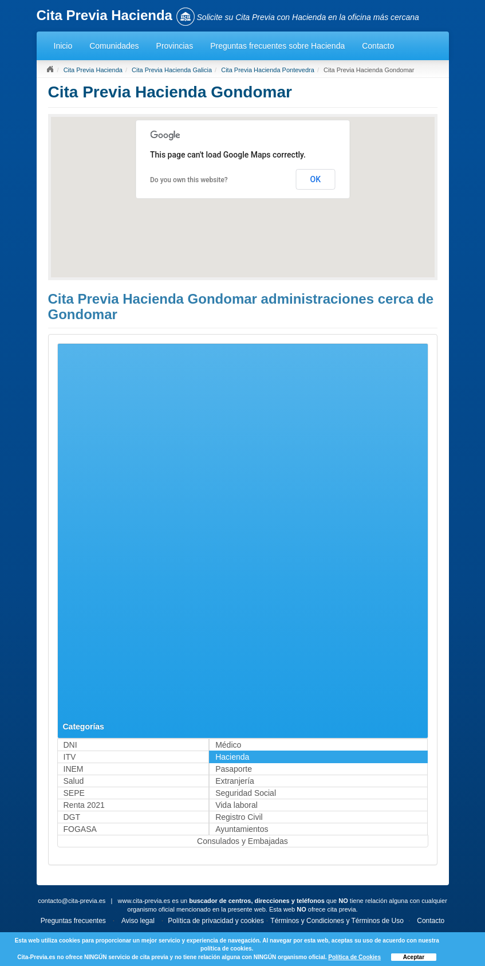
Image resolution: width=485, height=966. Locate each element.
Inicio (63, 45)
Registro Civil (238, 817)
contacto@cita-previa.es (71, 900)
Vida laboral (236, 805)
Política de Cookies (354, 957)
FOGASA (80, 829)
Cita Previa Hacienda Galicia (172, 69)
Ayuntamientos (241, 829)
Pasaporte (233, 768)
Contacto (378, 45)
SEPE (74, 793)
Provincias (175, 45)
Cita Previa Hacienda (93, 69)
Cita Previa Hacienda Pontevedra (267, 69)
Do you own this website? (189, 180)
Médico (228, 744)
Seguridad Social (245, 793)
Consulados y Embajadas (242, 841)
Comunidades (114, 45)
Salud (74, 781)
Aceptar (413, 957)
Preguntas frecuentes (73, 921)
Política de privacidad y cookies (215, 921)
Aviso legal (138, 921)
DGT (72, 817)
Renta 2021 (84, 805)
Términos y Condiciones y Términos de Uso (337, 921)
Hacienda (232, 756)
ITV (70, 756)
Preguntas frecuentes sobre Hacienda (277, 45)
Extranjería (234, 781)
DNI (70, 744)
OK (315, 179)
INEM (74, 768)
